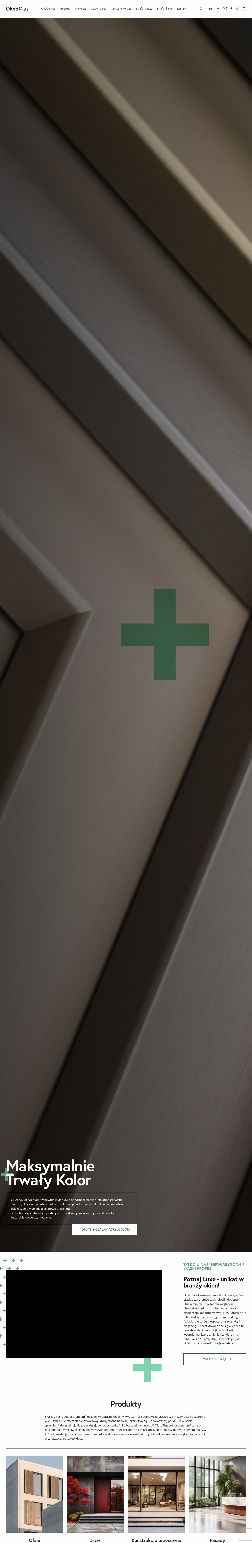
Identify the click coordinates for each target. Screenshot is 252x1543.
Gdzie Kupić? (98, 8)
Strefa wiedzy (144, 8)
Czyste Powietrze (121, 8)
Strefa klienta (164, 8)
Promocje (80, 8)
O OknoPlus (48, 8)
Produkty (65, 8)
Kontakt (181, 8)
